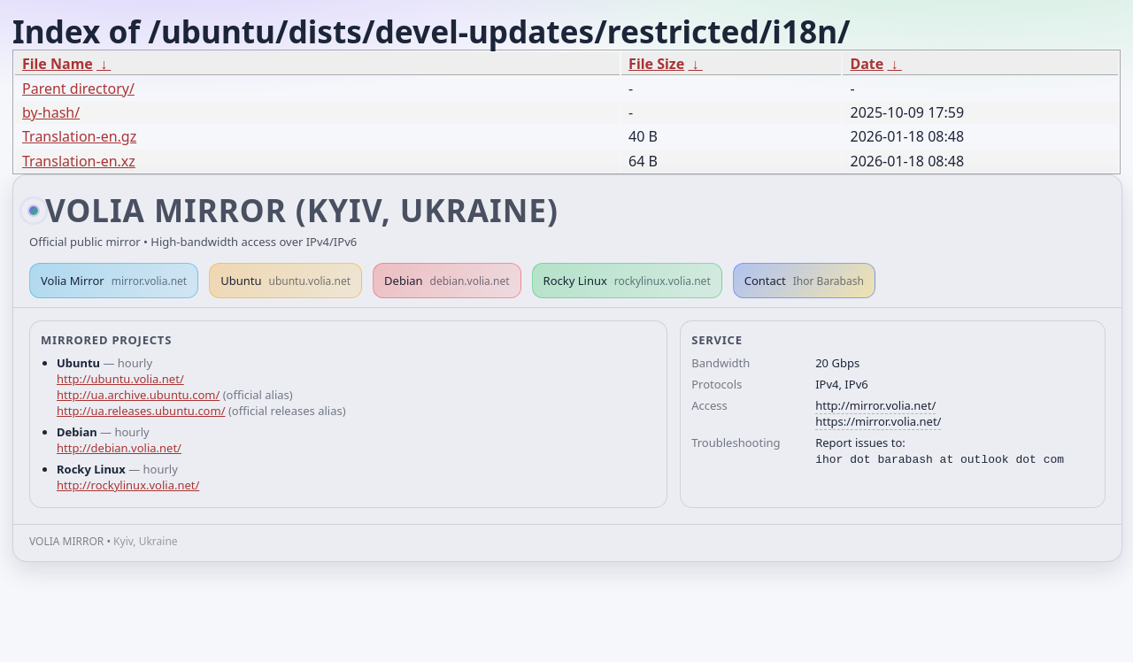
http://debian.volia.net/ (119, 448)
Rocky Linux (627, 281)
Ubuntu (285, 281)
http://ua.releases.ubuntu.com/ (141, 411)
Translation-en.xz (78, 161)
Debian (447, 281)
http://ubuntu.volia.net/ (120, 379)
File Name (57, 63)
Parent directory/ (78, 88)
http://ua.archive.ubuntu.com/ (138, 395)
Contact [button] (804, 281)
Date (866, 63)
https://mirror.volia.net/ (878, 421)
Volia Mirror (114, 281)
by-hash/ (51, 112)
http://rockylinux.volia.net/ (128, 485)
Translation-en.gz (79, 136)
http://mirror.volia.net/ (875, 405)
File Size (656, 63)
